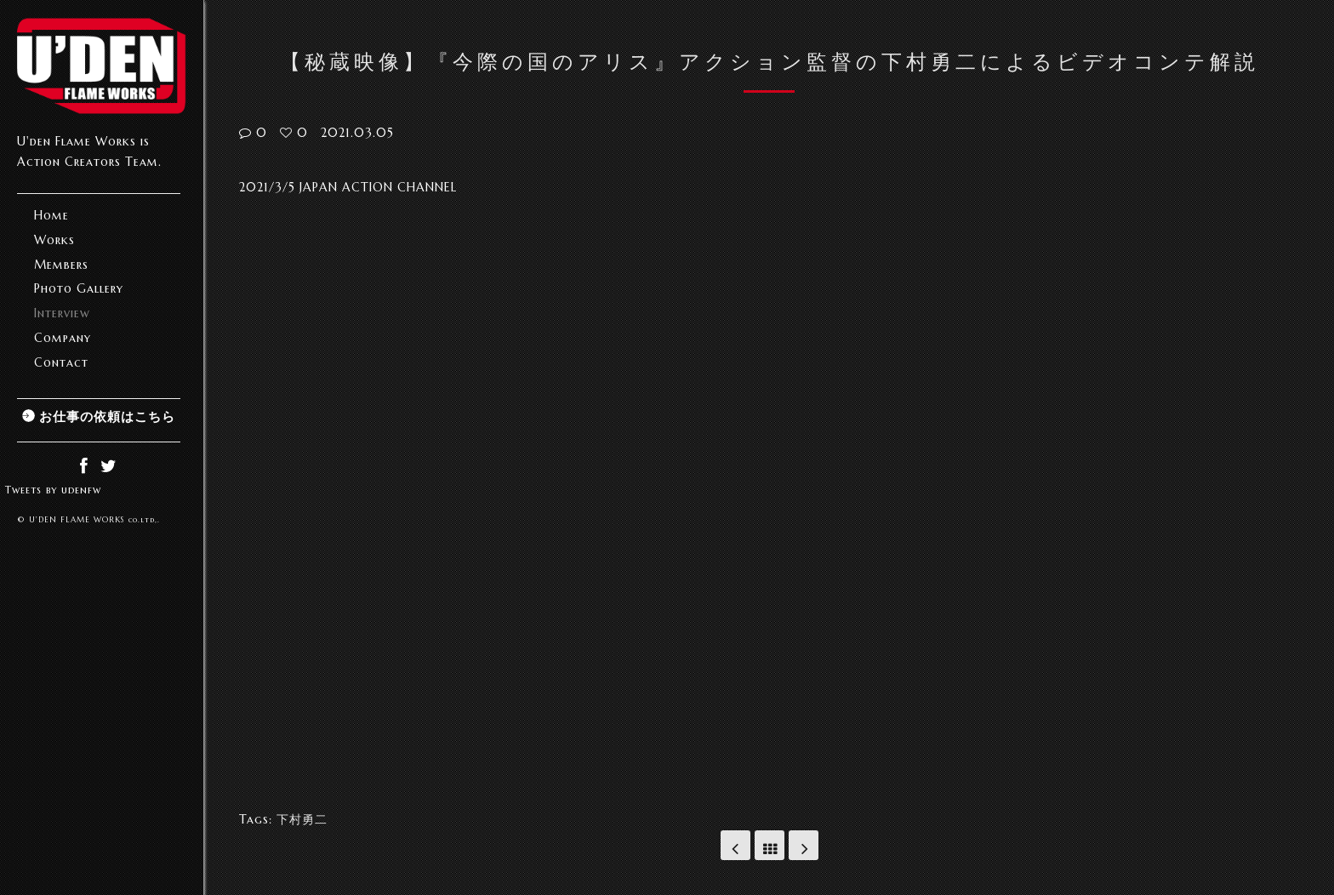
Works (54, 240)
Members (61, 264)
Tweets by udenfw (53, 489)
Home (51, 215)
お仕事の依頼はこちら (107, 416)
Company (62, 337)
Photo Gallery (78, 288)
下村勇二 (302, 819)
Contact (61, 362)
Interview (62, 313)
